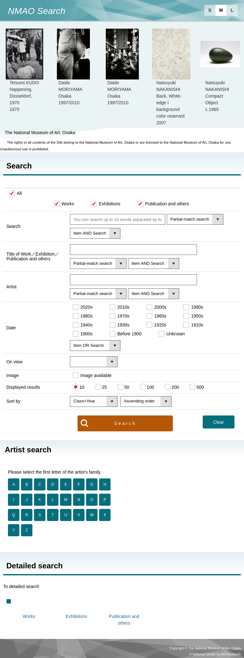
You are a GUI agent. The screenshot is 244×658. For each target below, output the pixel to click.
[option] (24, 71)
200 (175, 386)
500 (200, 386)
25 (104, 386)
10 (82, 386)
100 (150, 386)
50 (126, 386)
